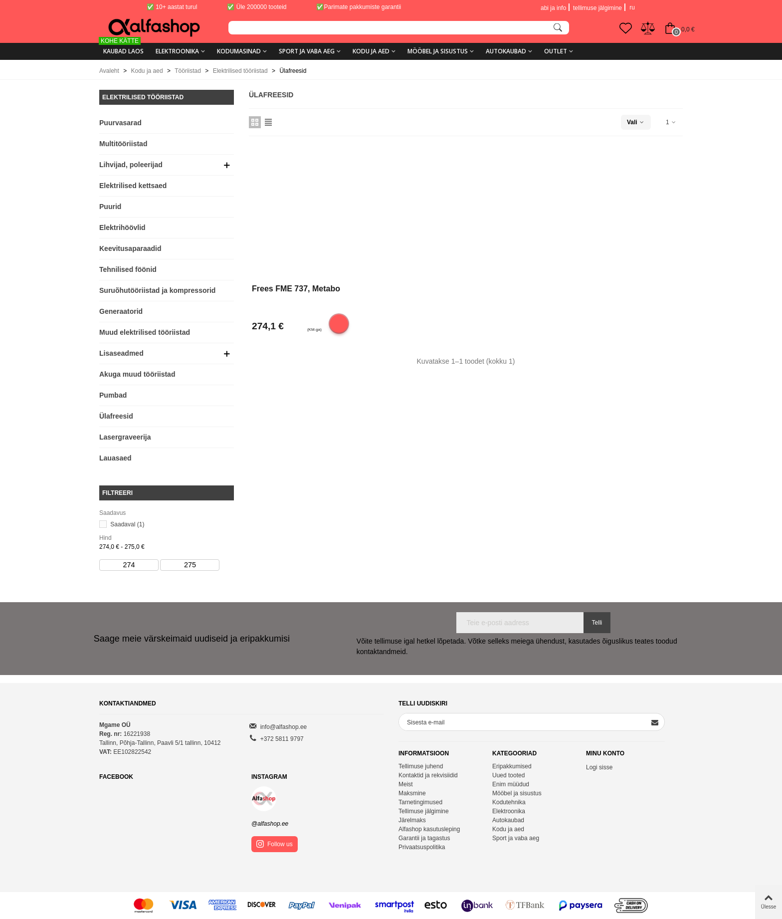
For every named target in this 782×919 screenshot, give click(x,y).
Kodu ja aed (371, 51)
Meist (405, 784)
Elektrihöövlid (122, 227)
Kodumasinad (239, 51)
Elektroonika (177, 51)
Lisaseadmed (121, 353)
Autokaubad (506, 51)
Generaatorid (121, 311)
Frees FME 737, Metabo (296, 288)
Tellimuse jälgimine (423, 811)
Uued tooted (508, 775)
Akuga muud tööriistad (137, 374)
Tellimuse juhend (420, 766)
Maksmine (412, 793)
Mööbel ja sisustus (437, 51)
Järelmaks (412, 820)
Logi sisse (599, 767)
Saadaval (127, 524)
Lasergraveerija (125, 437)
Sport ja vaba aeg (307, 51)
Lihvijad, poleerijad (131, 165)
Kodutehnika (509, 802)
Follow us (274, 844)
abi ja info (553, 7)
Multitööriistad (123, 144)
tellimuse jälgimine (597, 7)
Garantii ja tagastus (424, 838)
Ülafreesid (116, 416)
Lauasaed (115, 458)
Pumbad (113, 395)
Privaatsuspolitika (421, 847)
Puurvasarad (120, 123)
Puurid (110, 207)
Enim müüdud (510, 784)
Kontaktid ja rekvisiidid (428, 775)
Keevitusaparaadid (130, 248)
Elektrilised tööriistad (143, 97)
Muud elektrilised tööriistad (144, 332)
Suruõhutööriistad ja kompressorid (157, 290)
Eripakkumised (512, 766)
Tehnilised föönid (128, 269)
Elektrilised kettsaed (133, 186)
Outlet (555, 51)
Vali (636, 122)
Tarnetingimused (420, 802)
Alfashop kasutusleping (429, 829)
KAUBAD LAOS (121, 47)
